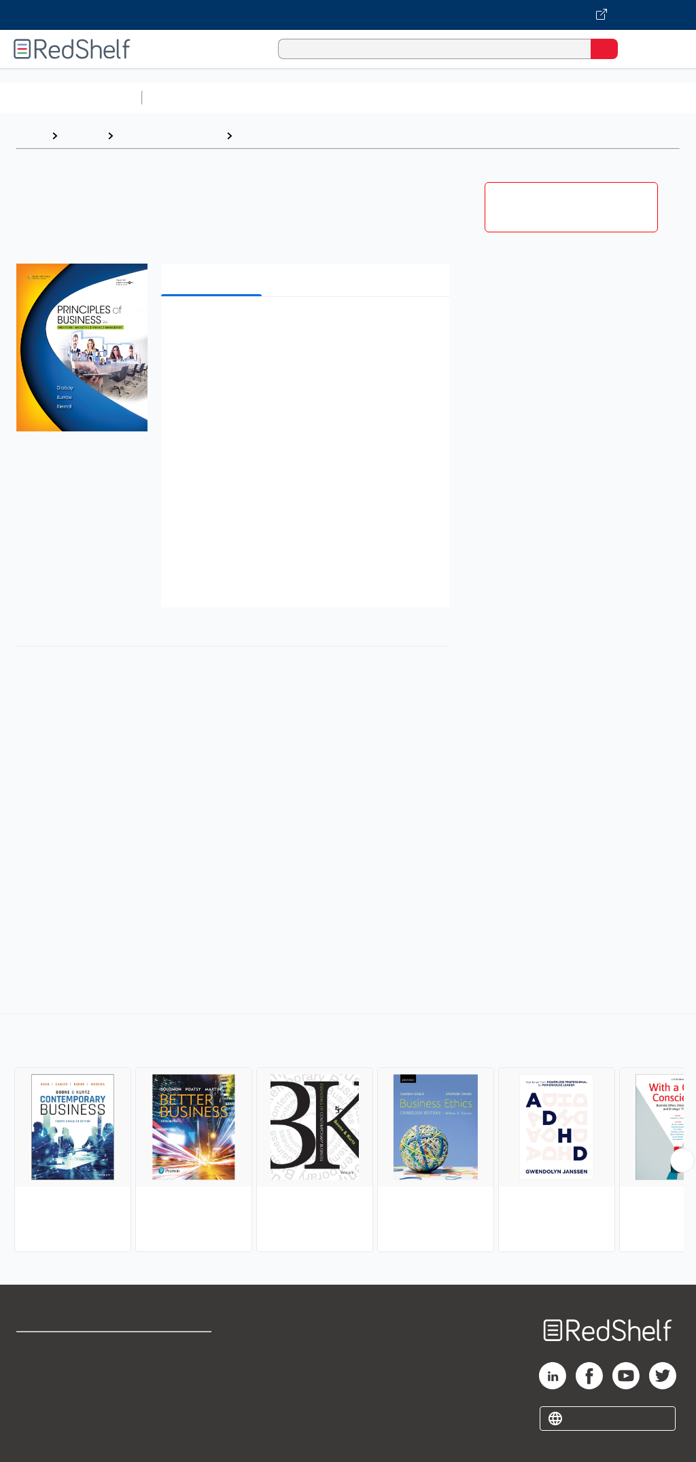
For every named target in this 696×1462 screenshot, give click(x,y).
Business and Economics (527, 97)
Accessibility (177, 1408)
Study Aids (183, 97)
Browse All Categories (70, 97)
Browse (82, 135)
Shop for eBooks (56, 1348)
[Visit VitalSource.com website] (348, 15)
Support (35, 1378)
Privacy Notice (51, 1408)
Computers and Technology (388, 97)
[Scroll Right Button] (682, 1160)
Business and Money (170, 135)
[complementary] (348, 1134)
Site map (37, 1437)
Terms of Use (178, 1348)
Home (30, 135)
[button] (304, 328)
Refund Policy (179, 1378)
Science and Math (266, 97)
